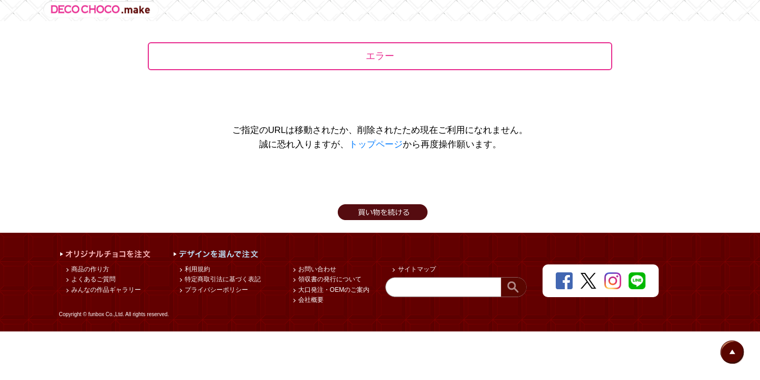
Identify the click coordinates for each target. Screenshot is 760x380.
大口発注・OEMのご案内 (333, 289)
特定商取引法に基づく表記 (222, 279)
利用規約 (196, 269)
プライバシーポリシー (215, 289)
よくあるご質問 (93, 279)
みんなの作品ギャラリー (105, 289)
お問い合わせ (316, 269)
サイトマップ (415, 269)
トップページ (376, 144)
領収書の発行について (329, 279)
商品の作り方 (89, 269)
